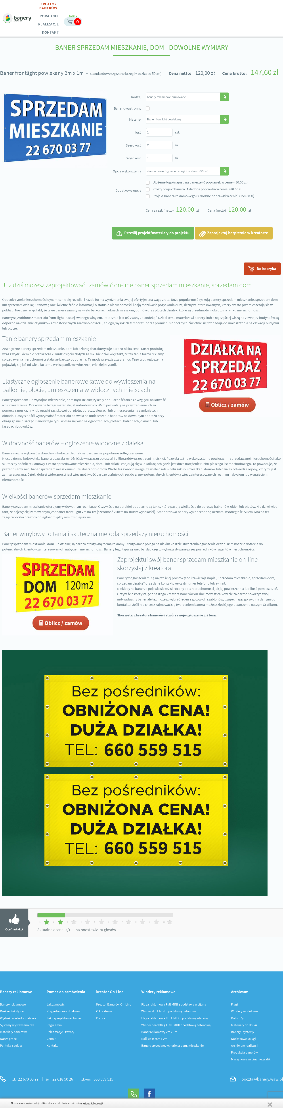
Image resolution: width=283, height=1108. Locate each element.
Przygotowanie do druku (63, 1012)
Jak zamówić (56, 1005)
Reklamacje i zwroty (60, 1033)
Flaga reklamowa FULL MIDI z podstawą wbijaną (174, 1019)
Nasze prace (8, 1039)
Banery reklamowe (13, 1005)
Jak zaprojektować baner (64, 1019)
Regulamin (54, 1026)
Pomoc (101, 1019)
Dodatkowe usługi (243, 1039)
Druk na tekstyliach (13, 1012)
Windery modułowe (244, 1012)
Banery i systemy (242, 1033)
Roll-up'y (237, 1019)
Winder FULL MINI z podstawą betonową (169, 1012)
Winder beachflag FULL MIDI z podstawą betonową (176, 1026)
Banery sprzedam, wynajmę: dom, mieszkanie (172, 1046)
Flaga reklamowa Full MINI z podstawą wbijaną (173, 1005)
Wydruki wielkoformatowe (18, 1019)
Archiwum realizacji (244, 1046)
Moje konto (244, 8)
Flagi (234, 1005)
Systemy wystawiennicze (17, 1026)
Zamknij (270, 1104)
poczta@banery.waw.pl (262, 1079)
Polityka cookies (11, 1046)
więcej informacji (93, 1103)
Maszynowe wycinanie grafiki (251, 1060)
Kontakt (52, 1046)
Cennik (51, 1039)
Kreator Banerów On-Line (113, 1005)
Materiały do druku (244, 1026)
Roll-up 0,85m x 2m (154, 1039)
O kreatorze (104, 1012)
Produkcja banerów (244, 1053)
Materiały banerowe (13, 1033)
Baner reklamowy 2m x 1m (159, 1033)
